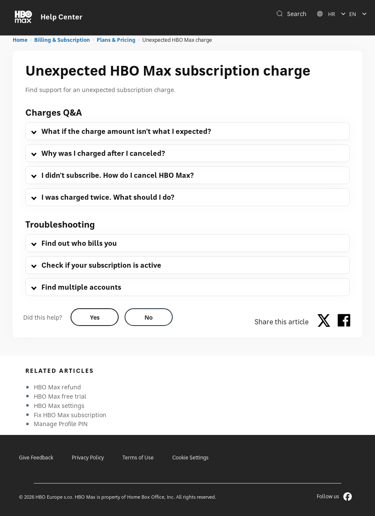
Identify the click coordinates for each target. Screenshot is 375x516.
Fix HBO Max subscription (70, 415)
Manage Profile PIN (61, 424)
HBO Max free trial (60, 396)
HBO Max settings (59, 406)
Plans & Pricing (116, 39)
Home (20, 39)
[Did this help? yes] (95, 317)
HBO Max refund (57, 387)
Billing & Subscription (62, 39)
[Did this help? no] (149, 317)
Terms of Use (138, 457)
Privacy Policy (88, 457)
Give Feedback (36, 457)
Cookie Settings (190, 457)
